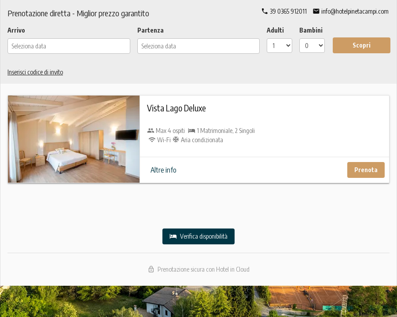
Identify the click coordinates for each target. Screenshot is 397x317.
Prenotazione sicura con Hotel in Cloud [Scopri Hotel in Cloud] (198, 269)
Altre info (163, 170)
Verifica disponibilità (198, 236)
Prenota (366, 169)
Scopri (362, 45)
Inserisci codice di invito (35, 72)
